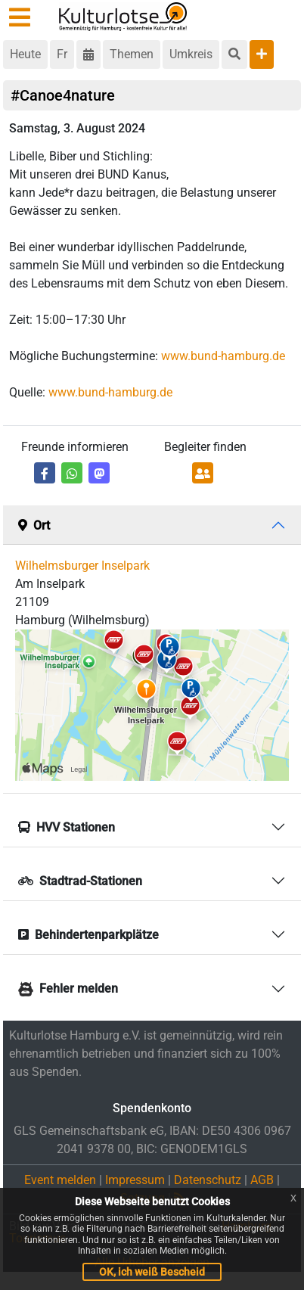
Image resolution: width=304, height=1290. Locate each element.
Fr (62, 54)
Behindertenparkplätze (88, 935)
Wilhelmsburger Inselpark (82, 565)
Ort (34, 525)
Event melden (60, 1180)
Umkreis (190, 54)
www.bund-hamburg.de (223, 356)
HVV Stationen (66, 827)
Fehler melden (68, 988)
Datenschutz (207, 1180)
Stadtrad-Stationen (80, 881)
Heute (25, 54)
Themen (132, 54)
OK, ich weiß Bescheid (152, 1272)
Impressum (135, 1180)
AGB (262, 1180)
